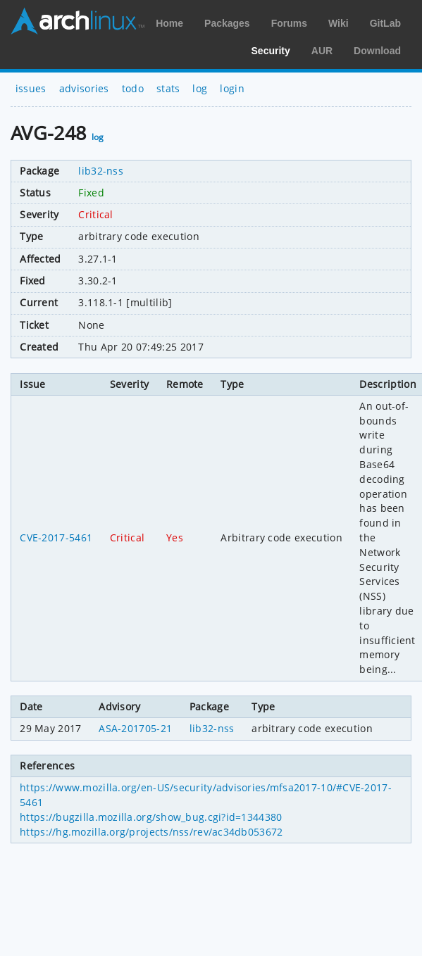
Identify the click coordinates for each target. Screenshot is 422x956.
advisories (84, 88)
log (199, 88)
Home (169, 23)
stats (168, 88)
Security (271, 50)
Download (377, 50)
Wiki (338, 23)
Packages (227, 23)
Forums (289, 23)
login (232, 88)
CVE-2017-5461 (56, 537)
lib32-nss (100, 170)
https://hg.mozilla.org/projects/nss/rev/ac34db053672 (151, 831)
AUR (322, 50)
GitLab (385, 23)
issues (30, 88)
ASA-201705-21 (135, 728)
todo (133, 88)
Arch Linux (77, 21)
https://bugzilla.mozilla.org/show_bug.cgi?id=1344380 (151, 817)
